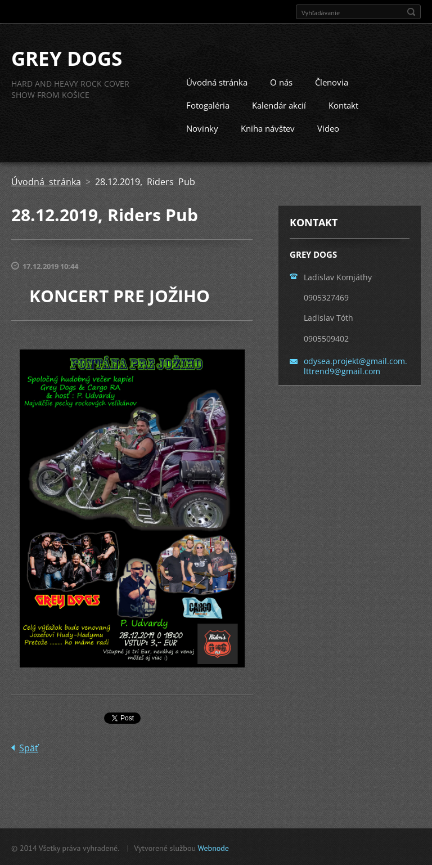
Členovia (331, 81)
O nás (281, 81)
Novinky (202, 127)
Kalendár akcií (279, 104)
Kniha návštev (268, 127)
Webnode (212, 847)
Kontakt (343, 104)
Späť (28, 747)
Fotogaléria (208, 104)
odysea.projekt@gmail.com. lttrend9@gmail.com (355, 365)
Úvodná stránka (217, 81)
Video (328, 127)
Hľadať (411, 12)
